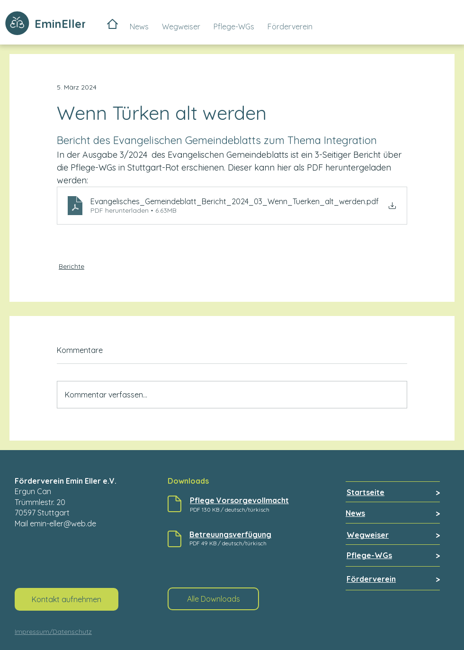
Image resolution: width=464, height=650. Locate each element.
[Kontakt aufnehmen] (66, 599)
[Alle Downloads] (213, 598)
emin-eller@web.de (63, 523)
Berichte (71, 266)
